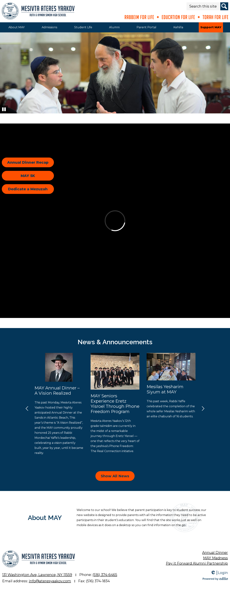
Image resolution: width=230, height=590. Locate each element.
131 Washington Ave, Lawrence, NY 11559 (37, 575)
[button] (16, 27)
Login (219, 573)
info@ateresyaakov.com (50, 581)
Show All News (115, 476)
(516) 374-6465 (105, 575)
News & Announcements (115, 342)
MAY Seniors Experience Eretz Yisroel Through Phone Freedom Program (115, 403)
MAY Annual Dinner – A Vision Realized (57, 390)
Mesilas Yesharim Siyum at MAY (165, 389)
